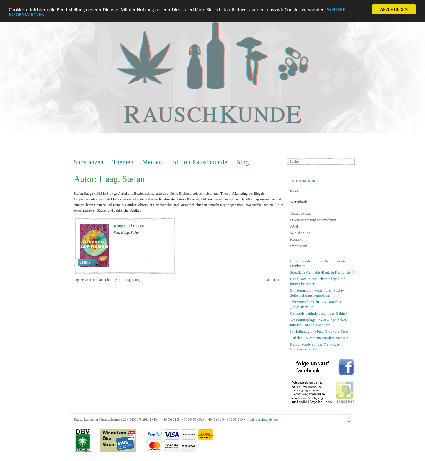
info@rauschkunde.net (262, 419)
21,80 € (85, 262)
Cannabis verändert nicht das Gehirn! (318, 313)
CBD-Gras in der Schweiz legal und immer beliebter (317, 281)
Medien (152, 162)
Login (294, 190)
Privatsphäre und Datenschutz (313, 220)
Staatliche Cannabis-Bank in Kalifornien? (322, 272)
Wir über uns (300, 232)
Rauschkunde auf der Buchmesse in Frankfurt (317, 263)
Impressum (298, 245)
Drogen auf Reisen (129, 225)
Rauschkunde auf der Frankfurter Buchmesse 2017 (315, 346)
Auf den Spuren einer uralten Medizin (319, 337)
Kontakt (296, 239)
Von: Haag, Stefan (127, 232)
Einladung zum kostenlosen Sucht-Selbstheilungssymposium (317, 292)
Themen (123, 162)
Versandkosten (301, 213)
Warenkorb (298, 202)
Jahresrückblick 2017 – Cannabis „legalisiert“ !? (315, 304)
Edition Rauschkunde (199, 162)
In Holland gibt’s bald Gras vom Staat (319, 331)
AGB (294, 226)
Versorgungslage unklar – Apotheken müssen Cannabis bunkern (318, 322)
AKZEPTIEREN (394, 9)
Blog (242, 162)
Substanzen (89, 162)
